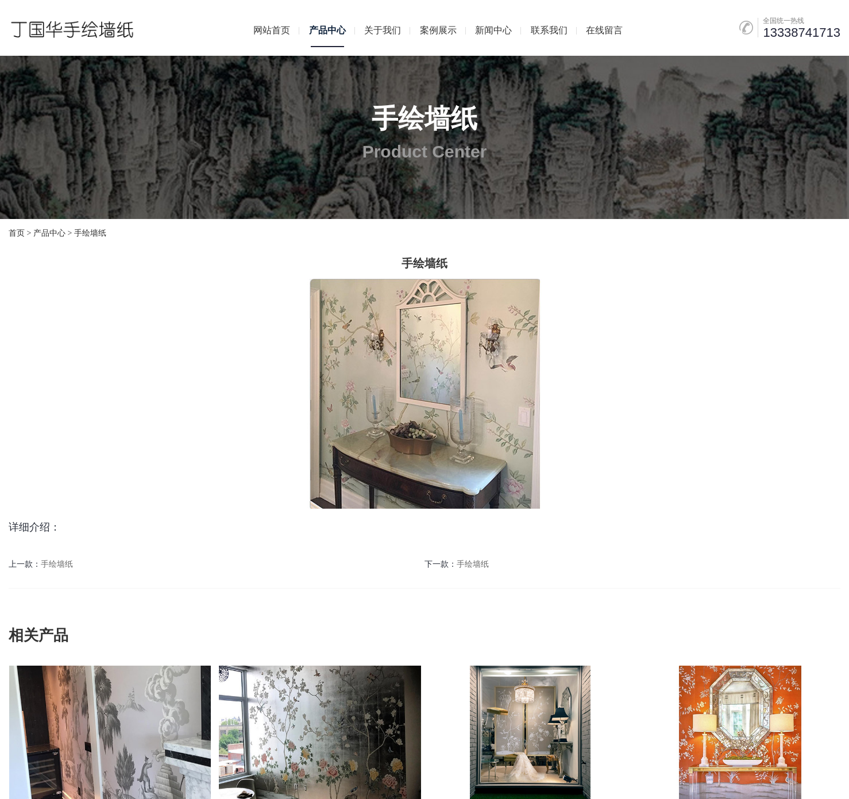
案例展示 (438, 30)
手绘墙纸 (90, 233)
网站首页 (271, 30)
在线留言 (604, 30)
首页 (17, 233)
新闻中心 (493, 30)
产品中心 (327, 30)
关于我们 (382, 30)
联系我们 (549, 30)
